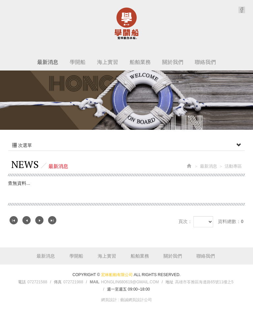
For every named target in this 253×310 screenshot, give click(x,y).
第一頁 (14, 220)
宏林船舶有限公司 (126, 23)
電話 (22, 282)
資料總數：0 (230, 221)
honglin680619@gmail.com (130, 282)
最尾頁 (52, 220)
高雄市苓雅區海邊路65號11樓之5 (204, 282)
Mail (94, 282)
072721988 (73, 282)
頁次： (185, 221)
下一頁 (39, 220)
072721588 (37, 282)
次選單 (126, 145)
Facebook (242, 10)
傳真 (58, 282)
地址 (169, 282)
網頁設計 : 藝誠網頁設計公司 (126, 299)
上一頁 (26, 220)
